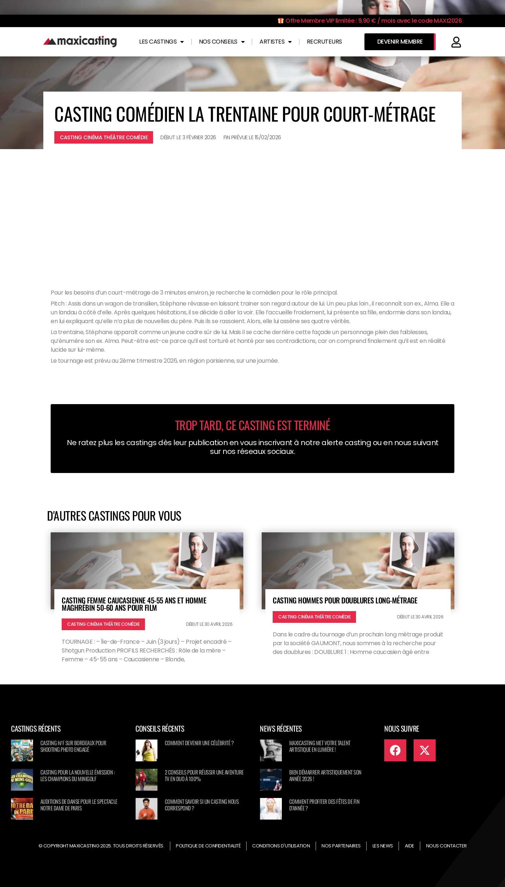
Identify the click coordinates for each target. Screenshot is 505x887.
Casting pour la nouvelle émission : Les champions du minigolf (77, 775)
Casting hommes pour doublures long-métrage (345, 600)
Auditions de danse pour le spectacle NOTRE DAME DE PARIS (78, 804)
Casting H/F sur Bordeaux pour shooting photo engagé (73, 746)
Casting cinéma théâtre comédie (104, 137)
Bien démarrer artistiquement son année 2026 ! (325, 775)
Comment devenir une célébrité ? (199, 743)
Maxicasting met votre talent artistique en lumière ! (319, 746)
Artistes (275, 41)
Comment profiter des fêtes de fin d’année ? (324, 804)
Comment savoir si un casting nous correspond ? (202, 804)
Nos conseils (222, 41)
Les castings (161, 41)
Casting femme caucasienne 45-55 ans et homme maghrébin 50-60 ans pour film (134, 604)
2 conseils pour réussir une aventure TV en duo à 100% (204, 775)
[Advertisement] (252, 211)
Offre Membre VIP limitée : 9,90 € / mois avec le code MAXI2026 (370, 20)
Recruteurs (324, 41)
